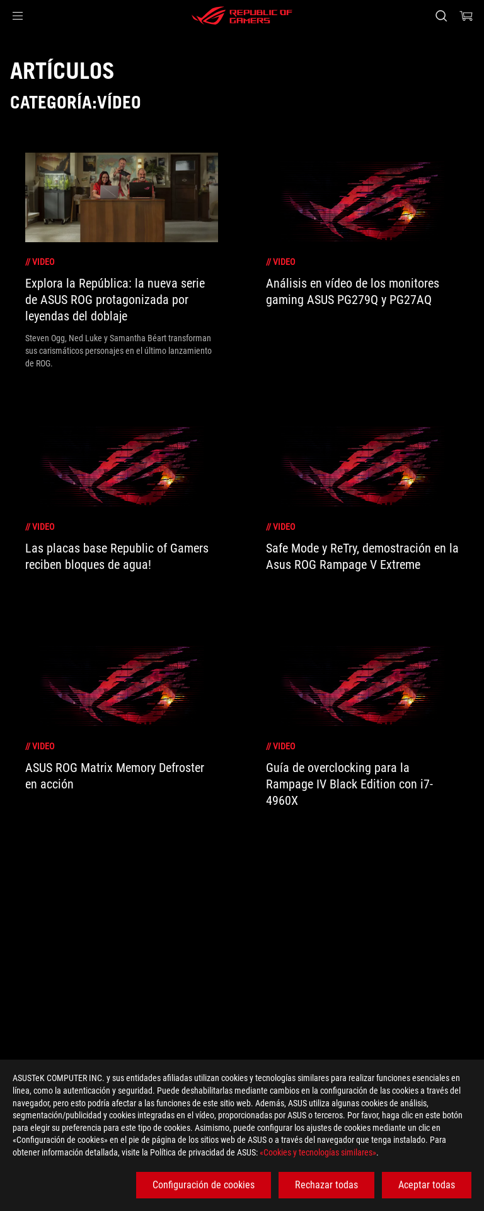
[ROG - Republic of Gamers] (242, 15)
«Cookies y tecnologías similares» (318, 1152)
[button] (17, 15)
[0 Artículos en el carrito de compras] (466, 16)
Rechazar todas (326, 1185)
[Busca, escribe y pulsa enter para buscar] (441, 16)
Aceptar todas (426, 1185)
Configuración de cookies (204, 1185)
